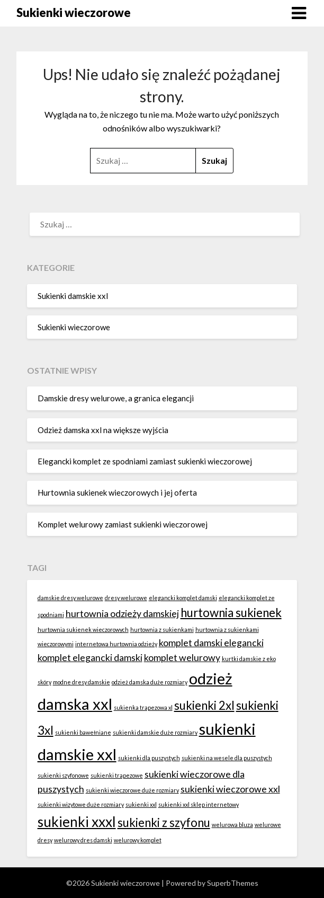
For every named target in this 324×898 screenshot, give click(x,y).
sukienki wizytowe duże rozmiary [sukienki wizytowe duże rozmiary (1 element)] (81, 804)
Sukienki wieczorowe (73, 12)
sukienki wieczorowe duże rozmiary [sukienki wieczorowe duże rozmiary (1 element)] (132, 790)
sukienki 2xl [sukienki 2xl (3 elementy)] (204, 705)
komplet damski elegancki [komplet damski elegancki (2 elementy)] (211, 642)
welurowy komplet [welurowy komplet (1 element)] (137, 840)
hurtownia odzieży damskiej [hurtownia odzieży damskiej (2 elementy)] (122, 613)
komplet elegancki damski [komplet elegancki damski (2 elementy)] (90, 657)
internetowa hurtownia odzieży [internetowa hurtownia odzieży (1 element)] (116, 643)
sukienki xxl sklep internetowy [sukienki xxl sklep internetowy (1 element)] (198, 804)
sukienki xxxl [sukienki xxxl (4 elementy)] (77, 821)
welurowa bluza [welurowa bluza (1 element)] (232, 824)
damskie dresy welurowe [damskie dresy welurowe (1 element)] (70, 597)
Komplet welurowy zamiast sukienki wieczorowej (123, 524)
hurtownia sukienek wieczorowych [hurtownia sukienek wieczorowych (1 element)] (83, 629)
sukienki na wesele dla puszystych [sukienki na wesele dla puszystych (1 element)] (227, 757)
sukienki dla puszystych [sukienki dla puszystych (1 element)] (149, 757)
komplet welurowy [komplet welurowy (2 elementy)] (182, 657)
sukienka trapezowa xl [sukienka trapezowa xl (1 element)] (143, 707)
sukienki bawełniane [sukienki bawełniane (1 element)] (83, 732)
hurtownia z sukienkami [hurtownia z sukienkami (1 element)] (162, 629)
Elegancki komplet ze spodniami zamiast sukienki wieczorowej (145, 461)
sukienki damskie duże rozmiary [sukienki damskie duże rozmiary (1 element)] (155, 732)
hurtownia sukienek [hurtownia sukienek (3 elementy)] (231, 612)
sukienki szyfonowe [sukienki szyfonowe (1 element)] (63, 775)
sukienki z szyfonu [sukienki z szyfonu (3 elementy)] (164, 822)
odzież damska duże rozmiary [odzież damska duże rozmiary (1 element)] (149, 682)
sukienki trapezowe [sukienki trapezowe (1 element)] (117, 775)
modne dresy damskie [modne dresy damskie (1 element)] (81, 682)
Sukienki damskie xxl (73, 296)
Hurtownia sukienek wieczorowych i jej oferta (117, 492)
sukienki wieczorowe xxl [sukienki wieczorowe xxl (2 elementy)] (230, 789)
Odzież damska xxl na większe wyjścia (103, 430)
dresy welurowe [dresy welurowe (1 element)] (126, 597)
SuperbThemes (232, 882)
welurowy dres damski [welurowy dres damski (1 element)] (83, 840)
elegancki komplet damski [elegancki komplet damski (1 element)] (183, 597)
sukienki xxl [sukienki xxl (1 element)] (141, 804)
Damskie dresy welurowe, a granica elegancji (116, 398)
